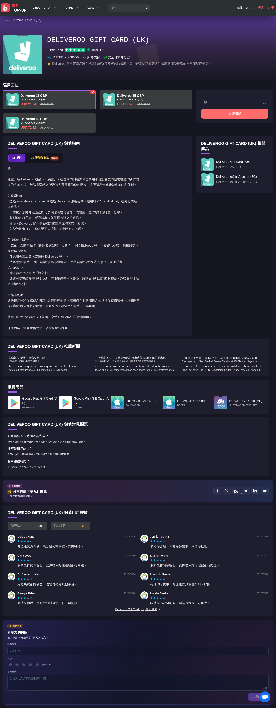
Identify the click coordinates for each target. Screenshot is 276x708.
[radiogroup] (24, 541)
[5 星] (37, 665)
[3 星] (24, 665)
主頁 (5, 20)
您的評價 (11, 671)
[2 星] (17, 665)
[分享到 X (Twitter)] (227, 491)
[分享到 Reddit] (265, 491)
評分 (9, 659)
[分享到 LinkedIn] (255, 491)
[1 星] (10, 665)
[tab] (16, 158)
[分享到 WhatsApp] (236, 491)
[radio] (19, 541)
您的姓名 (11, 644)
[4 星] (30, 665)
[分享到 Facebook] (217, 491)
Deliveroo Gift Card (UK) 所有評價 (138, 609)
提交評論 (258, 696)
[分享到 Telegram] (246, 491)
